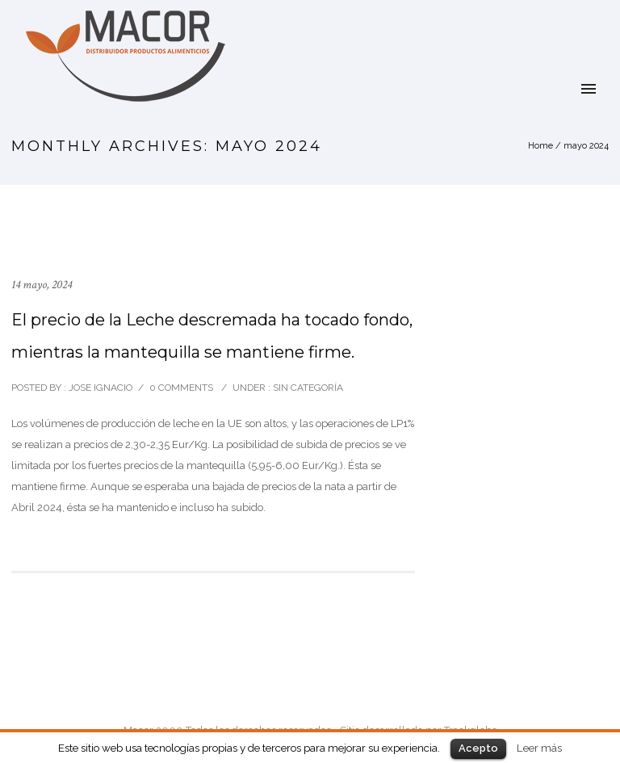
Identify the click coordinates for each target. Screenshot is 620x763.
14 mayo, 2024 (41, 284)
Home (540, 145)
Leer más (539, 747)
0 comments (181, 387)
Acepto (478, 748)
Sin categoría (306, 387)
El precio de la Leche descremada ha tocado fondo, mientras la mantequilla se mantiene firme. (212, 336)
